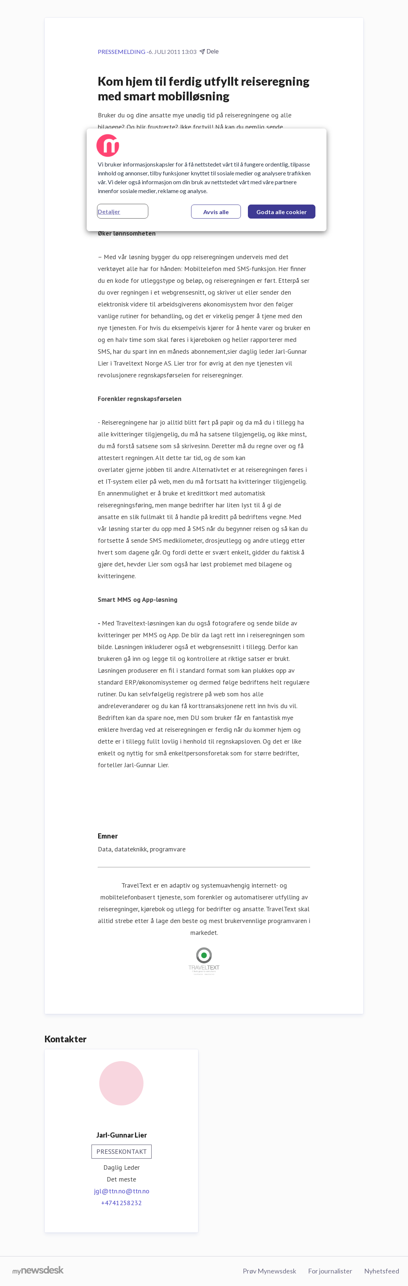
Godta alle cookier (281, 211)
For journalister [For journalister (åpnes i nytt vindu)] (330, 1271)
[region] (206, 179)
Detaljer (109, 211)
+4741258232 (121, 1202)
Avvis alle (216, 211)
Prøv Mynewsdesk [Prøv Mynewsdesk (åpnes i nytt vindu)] (269, 1271)
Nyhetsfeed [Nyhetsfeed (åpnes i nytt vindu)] (381, 1271)
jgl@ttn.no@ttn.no (121, 1191)
